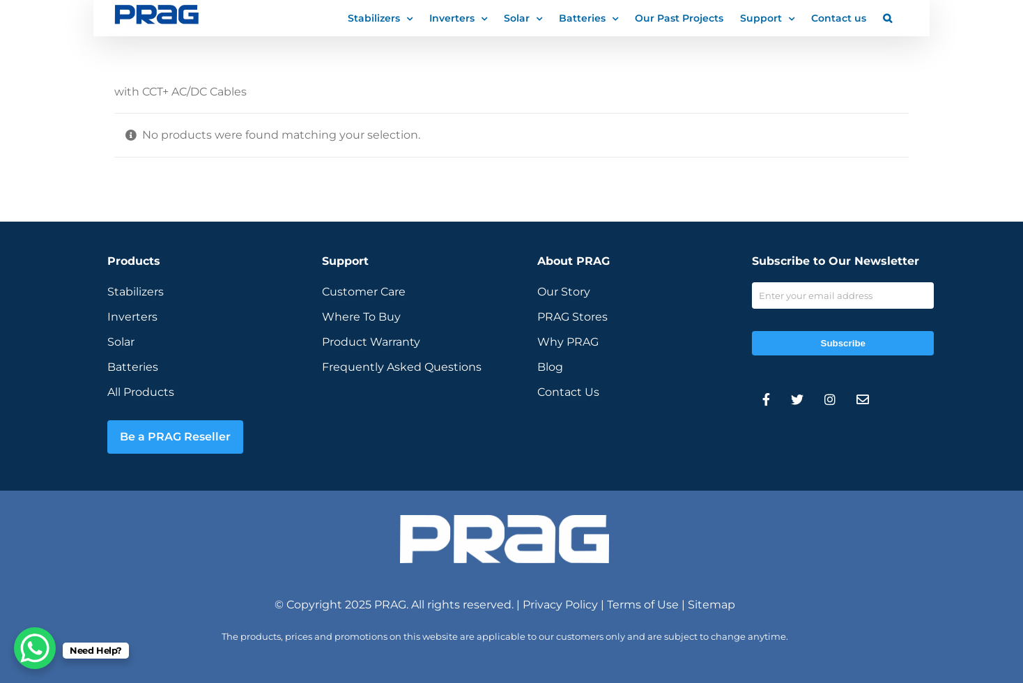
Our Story (563, 291)
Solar (120, 341)
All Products (140, 392)
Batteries (132, 367)
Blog (550, 367)
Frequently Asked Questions (402, 367)
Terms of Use (643, 604)
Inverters (132, 316)
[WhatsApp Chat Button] (35, 648)
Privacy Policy (560, 604)
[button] (887, 17)
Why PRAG (568, 341)
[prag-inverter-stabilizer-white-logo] (504, 520)
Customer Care (364, 291)
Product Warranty (371, 341)
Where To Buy (361, 316)
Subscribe (843, 343)
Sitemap (711, 604)
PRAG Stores (572, 316)
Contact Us (568, 392)
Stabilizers (135, 291)
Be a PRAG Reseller (175, 436)
